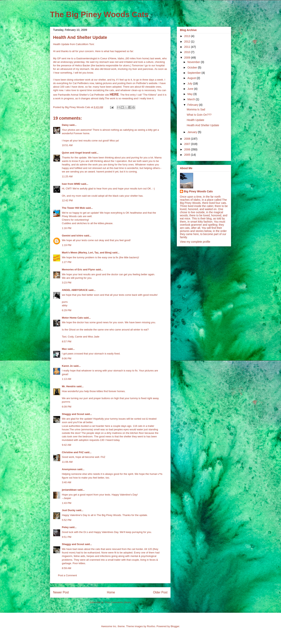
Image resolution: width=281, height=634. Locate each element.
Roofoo (151, 626)
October (192, 67)
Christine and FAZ (73, 452)
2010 (187, 52)
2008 (187, 138)
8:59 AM (66, 568)
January (192, 132)
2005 (187, 154)
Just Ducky (68, 510)
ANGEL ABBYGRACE (75, 290)
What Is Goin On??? (199, 114)
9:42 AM (66, 444)
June (190, 88)
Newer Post (61, 592)
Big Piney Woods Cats (198, 191)
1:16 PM (66, 228)
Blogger (175, 626)
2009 (187, 57)
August (192, 78)
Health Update (195, 120)
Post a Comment (67, 575)
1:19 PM (66, 245)
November (194, 62)
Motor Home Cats (72, 317)
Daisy (65, 124)
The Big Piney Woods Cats (99, 14)
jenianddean (69, 489)
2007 (187, 144)
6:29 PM (66, 310)
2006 (187, 149)
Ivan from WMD (71, 183)
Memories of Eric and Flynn (78, 269)
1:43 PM (66, 503)
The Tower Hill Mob (73, 207)
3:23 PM (66, 282)
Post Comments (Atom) (118, 602)
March (191, 99)
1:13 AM (66, 378)
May (190, 94)
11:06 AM (67, 461)
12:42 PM (67, 200)
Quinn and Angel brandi (76, 152)
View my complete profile (195, 241)
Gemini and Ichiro (72, 235)
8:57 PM (66, 341)
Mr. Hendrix (69, 386)
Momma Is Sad (196, 109)
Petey (65, 527)
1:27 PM (66, 262)
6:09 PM (66, 406)
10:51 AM (67, 145)
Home (111, 592)
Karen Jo (67, 365)
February (193, 104)
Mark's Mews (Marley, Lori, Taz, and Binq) (87, 252)
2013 (187, 36)
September (194, 72)
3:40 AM (66, 482)
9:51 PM (66, 536)
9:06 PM (66, 358)
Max (64, 348)
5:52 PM (66, 520)
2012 (187, 41)
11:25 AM (67, 176)
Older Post (160, 592)
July (190, 83)
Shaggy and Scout (73, 414)
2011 (187, 46)
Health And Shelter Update (203, 125)
